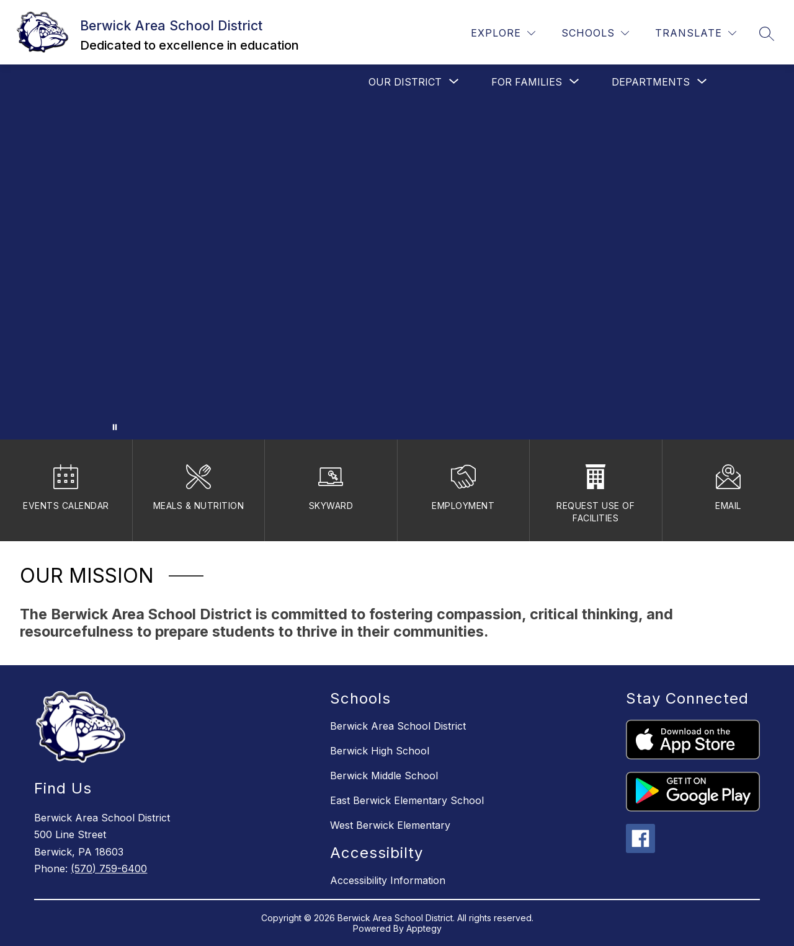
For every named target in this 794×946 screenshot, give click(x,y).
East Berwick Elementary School (407, 800)
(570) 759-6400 (109, 868)
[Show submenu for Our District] (405, 81)
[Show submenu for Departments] (651, 81)
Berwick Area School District (398, 726)
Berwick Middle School (384, 775)
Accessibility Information (387, 880)
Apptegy (424, 928)
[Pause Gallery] (115, 427)
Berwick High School (379, 751)
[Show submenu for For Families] (526, 81)
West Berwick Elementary (390, 825)
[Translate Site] (695, 33)
